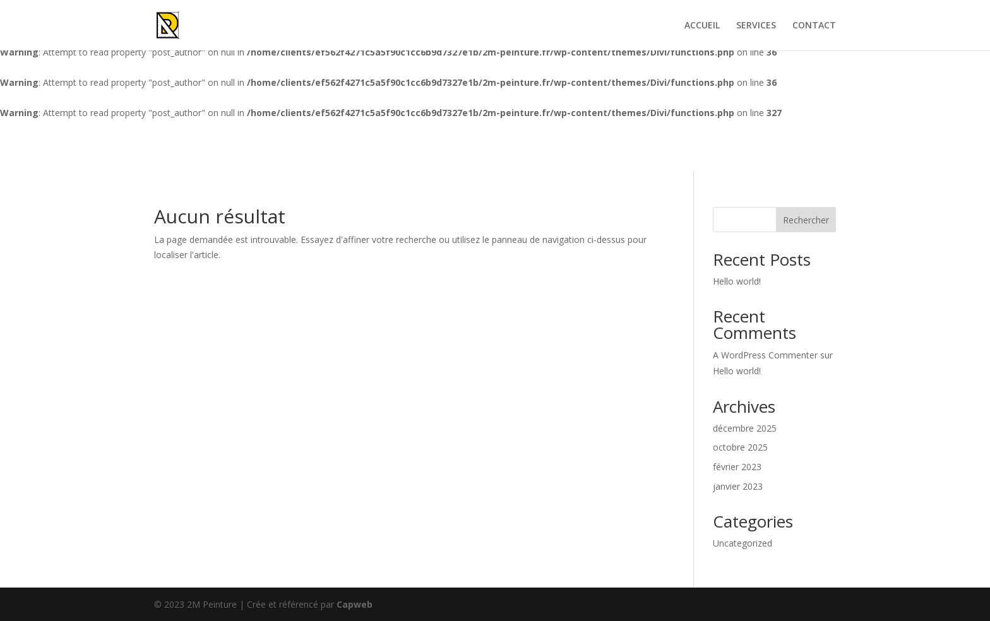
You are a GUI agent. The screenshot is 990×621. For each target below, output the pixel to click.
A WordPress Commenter (765, 355)
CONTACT (814, 26)
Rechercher (806, 220)
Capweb (355, 604)
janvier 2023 (738, 486)
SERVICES (756, 26)
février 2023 (737, 467)
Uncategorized (742, 543)
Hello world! (737, 281)
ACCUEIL (702, 26)
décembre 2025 (745, 428)
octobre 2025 (740, 447)
